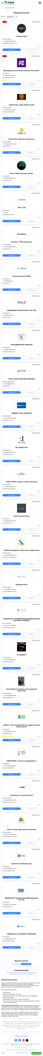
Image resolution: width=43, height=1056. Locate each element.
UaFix (35, 1049)
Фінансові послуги (32, 972)
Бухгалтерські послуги (15, 974)
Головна (3, 7)
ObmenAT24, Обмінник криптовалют (21, 139)
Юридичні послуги (11, 972)
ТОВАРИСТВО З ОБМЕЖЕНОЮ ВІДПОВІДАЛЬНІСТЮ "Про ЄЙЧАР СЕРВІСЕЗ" (21, 619)
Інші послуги (25, 1025)
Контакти (31, 49)
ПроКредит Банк (21, 584)
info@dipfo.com (24, 1047)
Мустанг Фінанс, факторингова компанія (21, 829)
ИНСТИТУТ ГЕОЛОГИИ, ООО (21, 864)
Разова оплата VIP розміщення (34, 1021)
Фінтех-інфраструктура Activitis (21, 173)
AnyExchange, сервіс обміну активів (21, 105)
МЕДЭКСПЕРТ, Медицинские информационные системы (21, 899)
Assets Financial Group (21, 516)
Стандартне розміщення (28, 1023)
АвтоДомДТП (21, 655)
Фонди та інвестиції (21, 972)
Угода (37, 1023)
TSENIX (26, 1052)
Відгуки (39, 80)
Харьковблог (17, 1049)
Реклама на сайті (9, 1023)
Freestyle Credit (21, 36)
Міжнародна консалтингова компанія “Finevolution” (21, 70)
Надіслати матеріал (21, 1036)
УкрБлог (22, 1049)
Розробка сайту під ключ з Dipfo (9, 1021)
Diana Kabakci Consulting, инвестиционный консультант (21, 690)
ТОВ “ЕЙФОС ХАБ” (21, 447)
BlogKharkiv (31, 1049)
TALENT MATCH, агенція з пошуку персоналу (21, 482)
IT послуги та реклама (27, 974)
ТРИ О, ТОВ (21, 207)
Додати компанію (36, 1053)
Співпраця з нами (7, 1025)
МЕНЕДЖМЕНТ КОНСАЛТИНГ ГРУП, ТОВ (21, 310)
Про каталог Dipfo (17, 1025)
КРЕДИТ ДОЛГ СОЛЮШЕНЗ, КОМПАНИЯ (21, 934)
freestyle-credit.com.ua (11, 43)
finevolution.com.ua (10, 77)
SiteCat (26, 1049)
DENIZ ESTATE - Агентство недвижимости (21, 761)
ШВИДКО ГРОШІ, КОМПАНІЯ (21, 413)
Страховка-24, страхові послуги (21, 795)
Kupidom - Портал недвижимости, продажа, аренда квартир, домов (21, 726)
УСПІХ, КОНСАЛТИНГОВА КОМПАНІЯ (21, 379)
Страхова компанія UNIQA (21, 276)
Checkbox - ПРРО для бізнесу (21, 242)
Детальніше (11, 49)
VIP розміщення (26, 964)
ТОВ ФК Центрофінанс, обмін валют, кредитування (21, 550)
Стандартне (16, 964)
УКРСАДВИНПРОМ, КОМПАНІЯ (21, 345)
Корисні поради (22, 1021)
